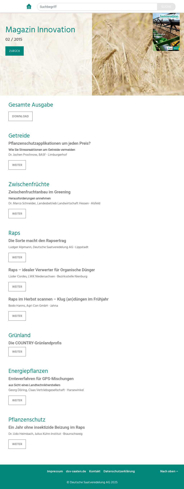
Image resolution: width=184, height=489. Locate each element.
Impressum (55, 471)
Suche (166, 6)
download (20, 116)
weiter (17, 165)
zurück (14, 51)
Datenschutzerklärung (119, 471)
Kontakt (95, 471)
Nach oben (169, 471)
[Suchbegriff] (97, 7)
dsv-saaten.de (76, 471)
